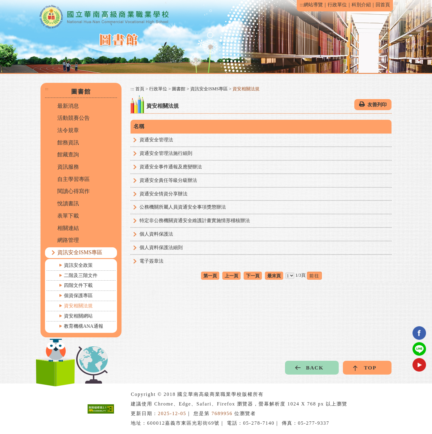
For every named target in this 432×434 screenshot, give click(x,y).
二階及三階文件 (81, 275)
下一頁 (253, 275)
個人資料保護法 (156, 234)
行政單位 (337, 4)
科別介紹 (361, 4)
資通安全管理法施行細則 (166, 153)
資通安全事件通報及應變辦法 (171, 166)
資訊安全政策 (78, 265)
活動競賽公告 (73, 118)
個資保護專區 (78, 295)
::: (302, 4)
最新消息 (68, 106)
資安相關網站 (78, 315)
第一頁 (210, 275)
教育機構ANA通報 (83, 326)
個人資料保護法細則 (161, 247)
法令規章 (68, 130)
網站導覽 (313, 4)
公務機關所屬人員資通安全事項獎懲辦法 (183, 206)
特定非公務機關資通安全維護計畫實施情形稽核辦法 (195, 220)
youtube (419, 365)
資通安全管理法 (156, 139)
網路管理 (68, 240)
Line (419, 349)
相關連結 (68, 228)
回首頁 (383, 4)
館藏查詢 (68, 155)
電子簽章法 (152, 261)
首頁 (139, 88)
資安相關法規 (78, 305)
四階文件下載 (78, 285)
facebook (419, 333)
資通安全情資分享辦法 (164, 193)
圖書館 (178, 88)
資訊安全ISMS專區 (79, 252)
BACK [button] (315, 368)
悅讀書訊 (68, 203)
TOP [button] (370, 368)
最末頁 (274, 275)
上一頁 (231, 275)
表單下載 (68, 216)
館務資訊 (68, 143)
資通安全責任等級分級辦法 (168, 180)
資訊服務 (68, 167)
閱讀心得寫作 (73, 191)
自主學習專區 (73, 179)
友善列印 (377, 104)
